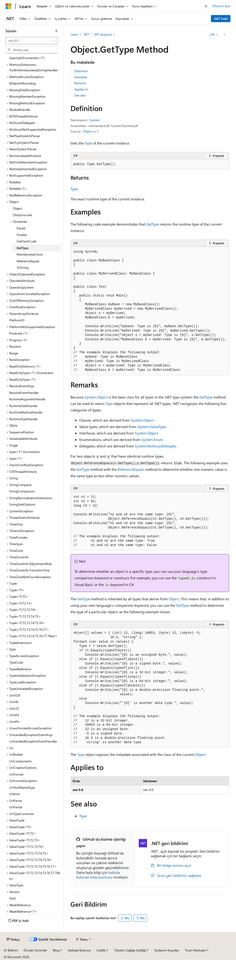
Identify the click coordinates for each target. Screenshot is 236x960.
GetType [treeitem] (22, 248)
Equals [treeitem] (21, 228)
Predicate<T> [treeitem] (19, 333)
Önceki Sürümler (35, 950)
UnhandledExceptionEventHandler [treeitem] (33, 741)
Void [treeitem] (12, 898)
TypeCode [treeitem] (16, 662)
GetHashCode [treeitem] (26, 241)
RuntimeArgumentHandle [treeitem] (27, 399)
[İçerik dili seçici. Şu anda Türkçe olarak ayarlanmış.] (13, 939)
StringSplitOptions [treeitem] (22, 504)
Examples (80, 77)
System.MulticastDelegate (155, 446)
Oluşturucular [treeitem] (22, 215)
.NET (86, 34)
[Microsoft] (9, 6)
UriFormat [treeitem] (16, 774)
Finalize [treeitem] (22, 234)
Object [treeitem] (17, 208)
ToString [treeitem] (22, 267)
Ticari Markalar (195, 950)
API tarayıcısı (103, 34)
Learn (74, 34)
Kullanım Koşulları (167, 950)
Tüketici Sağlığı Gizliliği (130, 950)
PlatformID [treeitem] (16, 320)
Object (174, 598)
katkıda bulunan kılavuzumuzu (98, 875)
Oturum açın (221, 6)
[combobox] (32, 40)
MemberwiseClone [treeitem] (30, 254)
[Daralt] (56, 31)
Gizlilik (101, 950)
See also (80, 95)
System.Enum (152, 439)
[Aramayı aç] (206, 6)
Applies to (81, 89)
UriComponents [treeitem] (20, 761)
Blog (56, 950)
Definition (81, 71)
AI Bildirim (11, 950)
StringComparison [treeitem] (22, 491)
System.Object (96, 397)
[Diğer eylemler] (225, 34)
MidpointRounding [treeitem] (22, 83)
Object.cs (89, 131)
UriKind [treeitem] (14, 794)
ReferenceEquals (131, 469)
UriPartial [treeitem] (15, 807)
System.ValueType (151, 426)
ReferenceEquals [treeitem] (28, 261)
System (94, 120)
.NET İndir (221, 18)
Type (88, 143)
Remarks (80, 83)
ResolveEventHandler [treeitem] (24, 392)
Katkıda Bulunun (79, 950)
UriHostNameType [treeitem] (22, 787)
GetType (152, 224)
